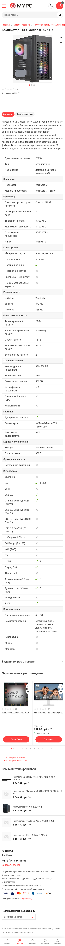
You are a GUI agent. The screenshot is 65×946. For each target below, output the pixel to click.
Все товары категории (14, 757)
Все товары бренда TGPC (16, 760)
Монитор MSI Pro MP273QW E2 (48, 713)
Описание (8, 114)
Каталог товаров (21, 25)
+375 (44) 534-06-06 (51, 6)
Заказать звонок (11, 865)
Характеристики (25, 114)
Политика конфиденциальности (17, 932)
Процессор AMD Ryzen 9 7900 (15, 713)
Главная (6, 25)
